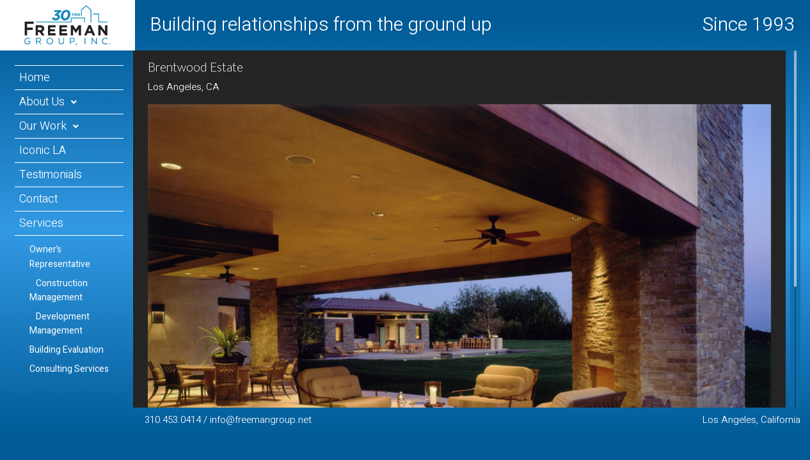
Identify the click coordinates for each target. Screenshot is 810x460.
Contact (38, 199)
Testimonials (50, 174)
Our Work (43, 126)
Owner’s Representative (59, 256)
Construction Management (58, 290)
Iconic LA (42, 150)
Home (34, 77)
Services (41, 223)
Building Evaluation (66, 349)
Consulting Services (69, 369)
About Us (42, 102)
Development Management (59, 323)
